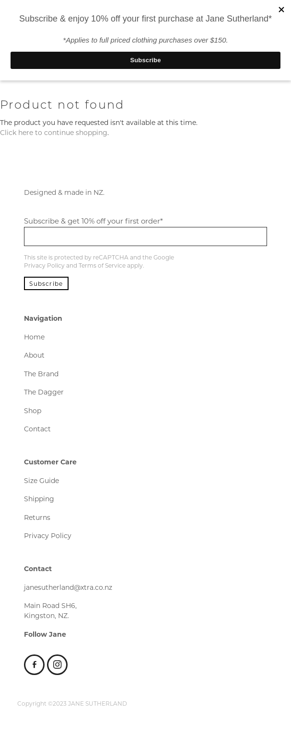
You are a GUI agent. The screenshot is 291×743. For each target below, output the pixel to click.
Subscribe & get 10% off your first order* (93, 221)
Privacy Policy (44, 265)
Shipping (39, 498)
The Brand (41, 373)
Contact (37, 428)
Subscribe (46, 283)
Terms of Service (102, 265)
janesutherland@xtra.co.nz (68, 587)
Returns (37, 517)
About (34, 355)
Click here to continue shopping (53, 132)
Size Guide (41, 480)
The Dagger (44, 391)
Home (34, 336)
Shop (32, 410)
